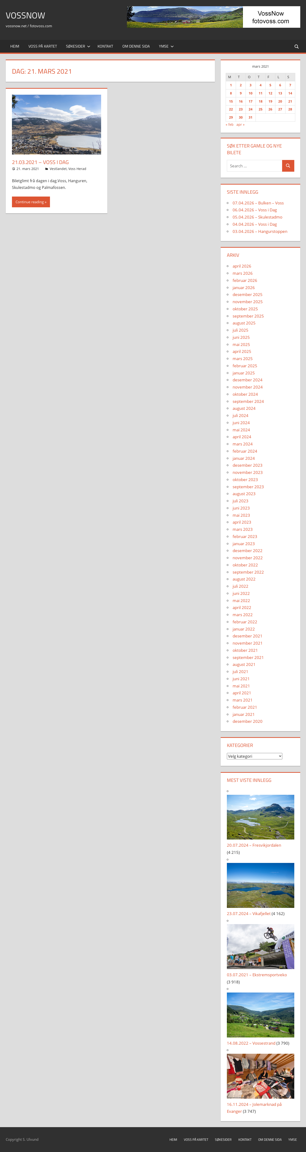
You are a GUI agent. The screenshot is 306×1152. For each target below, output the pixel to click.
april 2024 (242, 436)
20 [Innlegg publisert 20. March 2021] (280, 101)
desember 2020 (247, 721)
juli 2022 (240, 586)
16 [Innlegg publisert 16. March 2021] (241, 101)
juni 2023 (241, 508)
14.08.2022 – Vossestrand (251, 1043)
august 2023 (244, 493)
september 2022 (248, 572)
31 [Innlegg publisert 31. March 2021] (250, 117)
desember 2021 (247, 636)
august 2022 (244, 579)
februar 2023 (245, 536)
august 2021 (244, 664)
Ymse (166, 46)
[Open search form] (296, 46)
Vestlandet (58, 168)
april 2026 (242, 266)
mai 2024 (241, 430)
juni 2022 (241, 593)
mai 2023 (241, 515)
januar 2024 (244, 458)
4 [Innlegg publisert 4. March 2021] (261, 85)
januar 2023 (244, 543)
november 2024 (248, 387)
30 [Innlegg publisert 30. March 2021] (241, 117)
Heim (14, 46)
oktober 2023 (245, 479)
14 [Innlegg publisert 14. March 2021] (290, 93)
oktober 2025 (245, 309)
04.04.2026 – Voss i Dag (255, 224)
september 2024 (248, 401)
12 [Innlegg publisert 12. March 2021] (270, 93)
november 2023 (248, 472)
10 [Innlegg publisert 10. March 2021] (250, 93)
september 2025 (248, 316)
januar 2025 (244, 373)
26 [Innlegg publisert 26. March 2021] (270, 109)
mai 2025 (241, 344)
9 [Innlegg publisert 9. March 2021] (241, 93)
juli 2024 (240, 415)
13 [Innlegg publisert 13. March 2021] (280, 93)
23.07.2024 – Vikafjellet (249, 913)
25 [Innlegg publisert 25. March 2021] (260, 109)
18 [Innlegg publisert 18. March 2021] (260, 101)
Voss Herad (77, 168)
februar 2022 (245, 622)
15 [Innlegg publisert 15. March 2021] (231, 101)
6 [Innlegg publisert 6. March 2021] (280, 85)
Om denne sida (136, 46)
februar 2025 (245, 365)
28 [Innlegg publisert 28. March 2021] (290, 109)
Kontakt (105, 46)
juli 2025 (240, 330)
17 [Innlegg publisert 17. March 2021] (250, 101)
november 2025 (248, 301)
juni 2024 (241, 422)
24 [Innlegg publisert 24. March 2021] (250, 109)
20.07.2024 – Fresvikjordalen (254, 845)
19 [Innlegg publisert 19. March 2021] (270, 101)
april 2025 (242, 351)
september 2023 (248, 486)
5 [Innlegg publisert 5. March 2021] (270, 85)
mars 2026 (243, 273)
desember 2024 (247, 380)
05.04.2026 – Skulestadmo (257, 217)
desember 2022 (247, 550)
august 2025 (244, 323)
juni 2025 (241, 337)
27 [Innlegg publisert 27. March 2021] (280, 109)
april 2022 (242, 607)
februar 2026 (245, 280)
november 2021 (248, 643)
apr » (240, 124)
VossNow (25, 15)
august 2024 (244, 408)
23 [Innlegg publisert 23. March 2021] (241, 109)
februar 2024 (245, 451)
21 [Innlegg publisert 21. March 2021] (290, 101)
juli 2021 (240, 671)
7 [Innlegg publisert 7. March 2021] (290, 85)
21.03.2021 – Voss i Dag (40, 162)
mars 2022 (243, 614)
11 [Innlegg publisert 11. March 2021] (260, 93)
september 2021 (248, 657)
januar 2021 (244, 714)
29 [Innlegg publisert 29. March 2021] (231, 117)
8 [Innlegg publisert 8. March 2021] (231, 93)
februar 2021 (245, 707)
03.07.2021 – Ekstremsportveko (257, 974)
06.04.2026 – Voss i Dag (255, 210)
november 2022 (248, 557)
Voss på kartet (42, 46)
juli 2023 (240, 501)
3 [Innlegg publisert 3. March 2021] (250, 85)
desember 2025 (247, 294)
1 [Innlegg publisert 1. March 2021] (231, 85)
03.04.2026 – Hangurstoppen (260, 231)
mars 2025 (243, 358)
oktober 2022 (245, 565)
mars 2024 (243, 444)
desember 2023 (247, 465)
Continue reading (30, 201)
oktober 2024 (245, 394)
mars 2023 (243, 529)
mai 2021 (241, 686)
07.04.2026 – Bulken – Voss (258, 203)
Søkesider (78, 46)
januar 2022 (244, 629)
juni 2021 (241, 678)
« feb (230, 124)
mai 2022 (241, 600)
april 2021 (242, 693)
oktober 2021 (245, 650)
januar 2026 (244, 287)
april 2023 (242, 522)
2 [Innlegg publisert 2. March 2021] (241, 85)
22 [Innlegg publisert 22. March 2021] (231, 109)
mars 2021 (243, 700)
